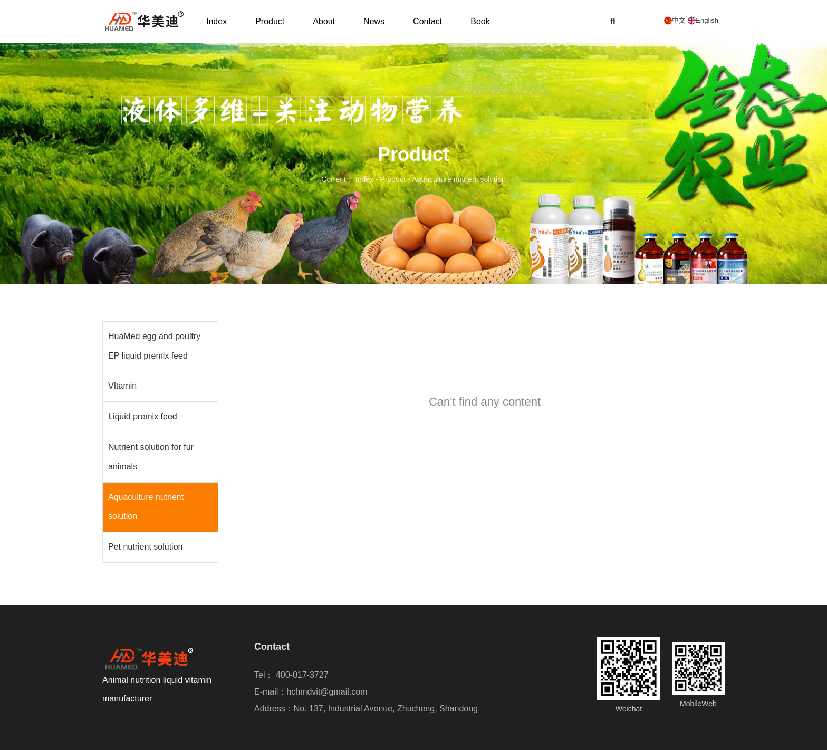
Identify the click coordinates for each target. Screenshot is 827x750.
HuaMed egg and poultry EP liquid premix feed (154, 346)
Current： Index (348, 180)
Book (479, 21)
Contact (427, 21)
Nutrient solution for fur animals (151, 457)
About (324, 21)
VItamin (122, 385)
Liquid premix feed (142, 416)
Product (269, 21)
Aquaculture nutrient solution (146, 507)
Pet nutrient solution (145, 546)
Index (216, 21)
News (373, 21)
